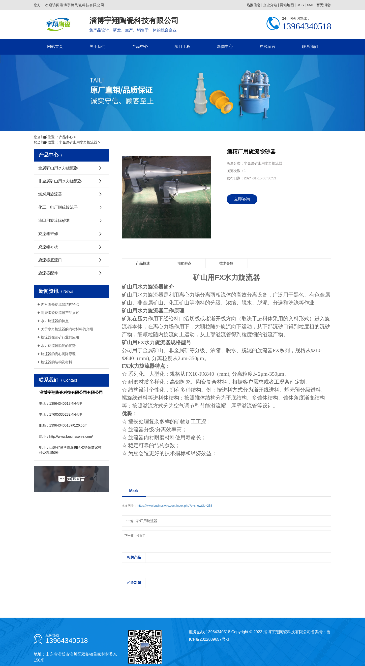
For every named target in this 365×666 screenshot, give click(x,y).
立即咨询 (242, 199)
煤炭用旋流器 (50, 194)
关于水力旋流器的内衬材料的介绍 (67, 329)
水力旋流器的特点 (55, 321)
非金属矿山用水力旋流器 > (79, 142)
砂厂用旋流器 (146, 521)
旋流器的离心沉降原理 (58, 354)
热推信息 (253, 5)
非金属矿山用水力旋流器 (60, 181)
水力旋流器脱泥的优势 (58, 346)
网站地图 (287, 5)
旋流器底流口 (50, 260)
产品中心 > (67, 137)
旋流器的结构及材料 (56, 362)
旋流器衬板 (48, 247)
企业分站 (270, 5)
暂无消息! (323, 5)
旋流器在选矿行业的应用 (60, 337)
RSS (300, 5)
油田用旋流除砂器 (54, 220)
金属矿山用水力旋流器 (58, 168)
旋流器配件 (48, 273)
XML (309, 5)
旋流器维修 (48, 234)
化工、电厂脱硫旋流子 (58, 207)
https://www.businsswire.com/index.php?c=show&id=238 (174, 505)
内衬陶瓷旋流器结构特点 (60, 304)
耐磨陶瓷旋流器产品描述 (60, 313)
